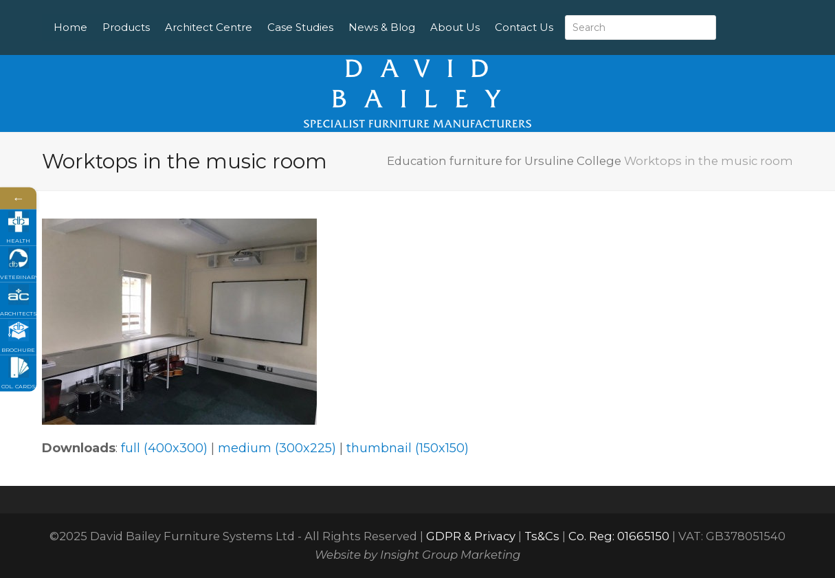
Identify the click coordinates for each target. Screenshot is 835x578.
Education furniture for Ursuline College (504, 161)
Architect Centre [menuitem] (241, 13)
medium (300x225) (277, 448)
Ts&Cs (541, 536)
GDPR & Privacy (470, 536)
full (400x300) (164, 448)
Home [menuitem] (103, 13)
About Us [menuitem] (488, 13)
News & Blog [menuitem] (414, 13)
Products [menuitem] (159, 13)
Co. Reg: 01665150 (618, 536)
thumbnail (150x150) (407, 448)
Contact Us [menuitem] (116, 40)
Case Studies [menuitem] (333, 13)
